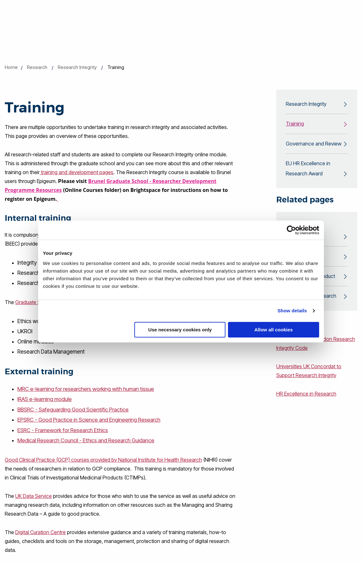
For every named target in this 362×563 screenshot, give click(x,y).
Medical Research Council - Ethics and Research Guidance (85, 440)
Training (295, 124)
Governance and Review (313, 144)
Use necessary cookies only (180, 329)
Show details (292, 310)
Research (37, 67)
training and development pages (76, 172)
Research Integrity (77, 67)
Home (11, 67)
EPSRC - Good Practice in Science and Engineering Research (88, 419)
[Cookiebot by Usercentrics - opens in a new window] (291, 230)
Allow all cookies (273, 329)
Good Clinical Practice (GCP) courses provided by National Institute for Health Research (103, 459)
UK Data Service (33, 495)
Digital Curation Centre (40, 531)
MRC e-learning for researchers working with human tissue (85, 389)
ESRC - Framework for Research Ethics (62, 429)
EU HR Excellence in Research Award (308, 169)
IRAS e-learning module (44, 399)
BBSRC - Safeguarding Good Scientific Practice (73, 409)
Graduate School (34, 302)
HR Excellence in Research (306, 395)
